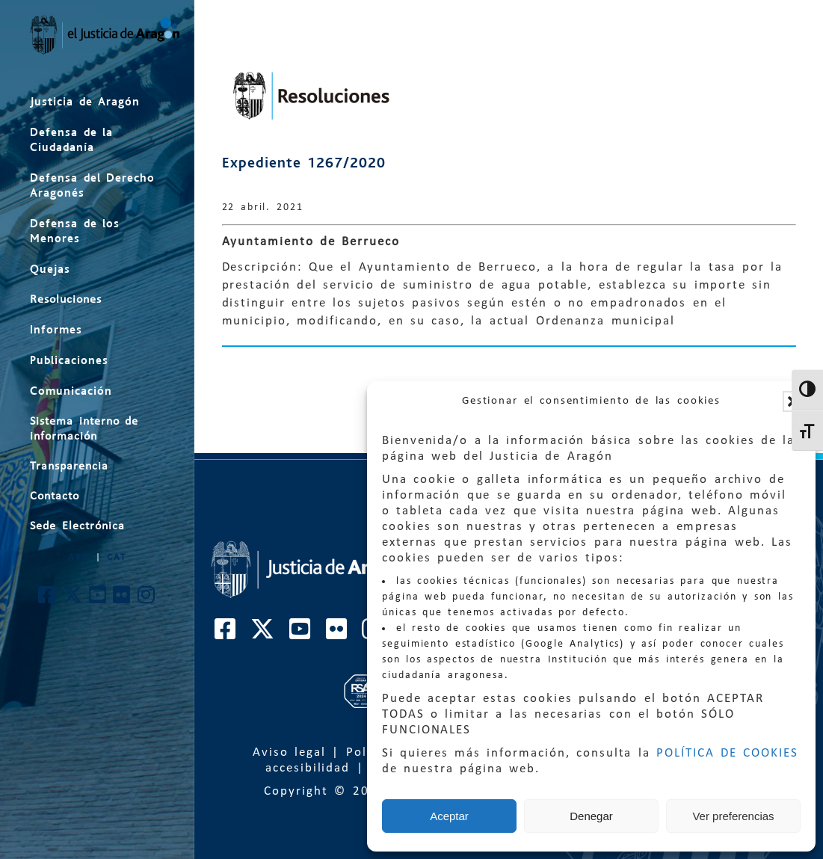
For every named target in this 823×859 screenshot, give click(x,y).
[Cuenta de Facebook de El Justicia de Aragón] (47, 599)
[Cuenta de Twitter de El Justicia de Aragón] (73, 599)
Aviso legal (289, 752)
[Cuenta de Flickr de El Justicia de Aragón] (122, 599)
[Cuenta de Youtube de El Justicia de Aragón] (98, 599)
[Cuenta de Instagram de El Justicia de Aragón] (147, 599)
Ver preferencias (733, 816)
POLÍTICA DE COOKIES (727, 753)
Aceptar (449, 816)
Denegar (591, 816)
